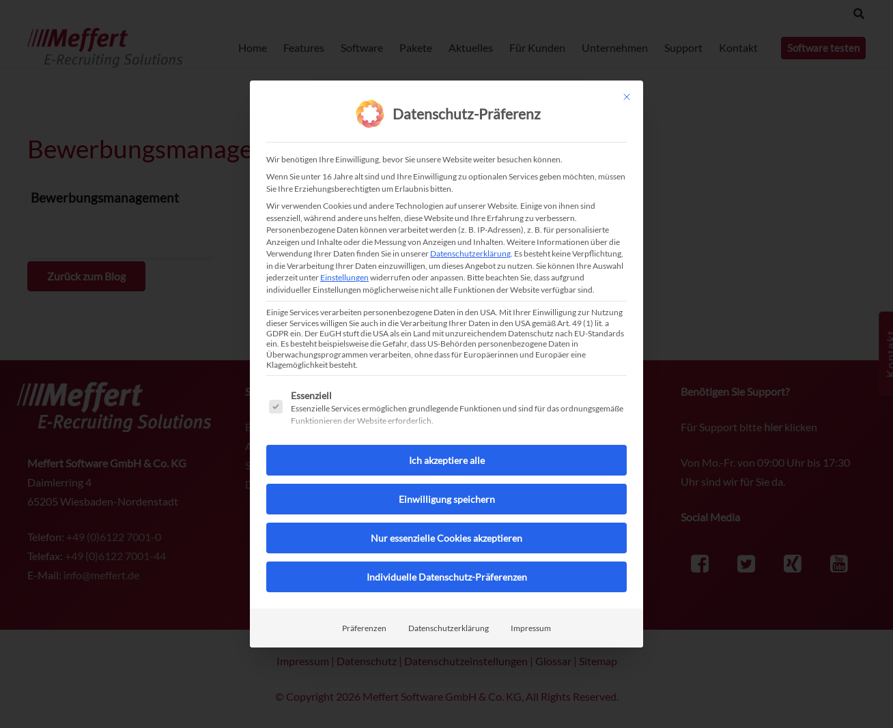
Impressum (531, 627)
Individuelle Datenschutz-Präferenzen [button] (447, 575)
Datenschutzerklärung (470, 253)
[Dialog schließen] (627, 96)
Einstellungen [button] (344, 277)
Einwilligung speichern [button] (447, 498)
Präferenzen (364, 627)
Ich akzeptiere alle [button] (447, 459)
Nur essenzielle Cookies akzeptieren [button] (446, 536)
